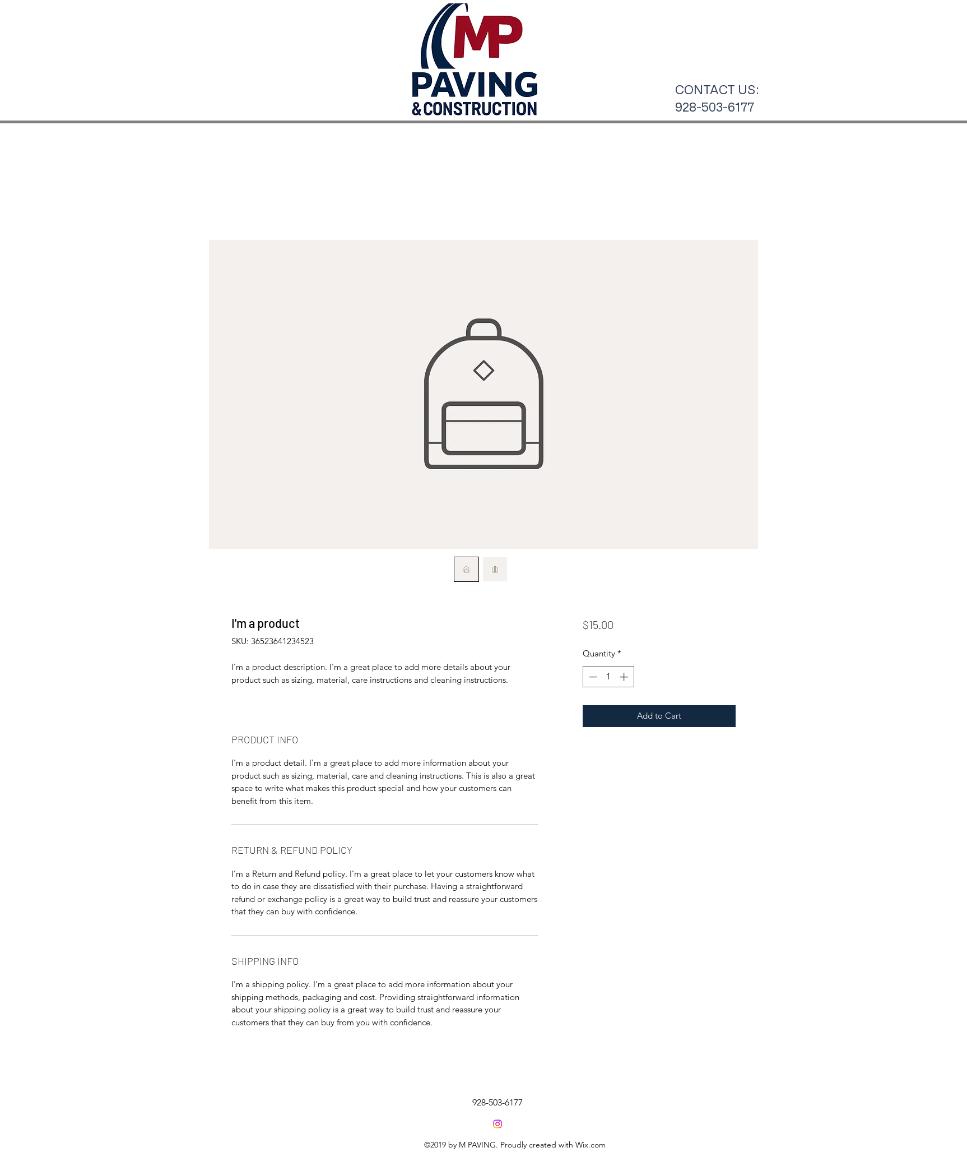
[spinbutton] (608, 677)
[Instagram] (497, 1124)
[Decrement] (591, 677)
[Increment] (625, 677)
